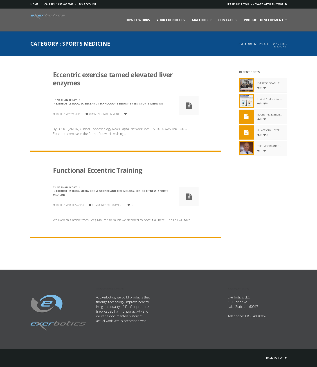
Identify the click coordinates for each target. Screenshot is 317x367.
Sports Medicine (151, 103)
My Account (88, 4)
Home (34, 4)
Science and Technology (98, 103)
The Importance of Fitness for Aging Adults (270, 146)
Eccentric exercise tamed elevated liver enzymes (113, 78)
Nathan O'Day (67, 100)
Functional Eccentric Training (97, 170)
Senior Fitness (127, 103)
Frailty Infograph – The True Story (270, 99)
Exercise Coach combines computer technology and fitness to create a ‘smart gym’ (270, 83)
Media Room (89, 191)
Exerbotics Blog (67, 103)
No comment (111, 114)
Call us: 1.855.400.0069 (58, 4)
